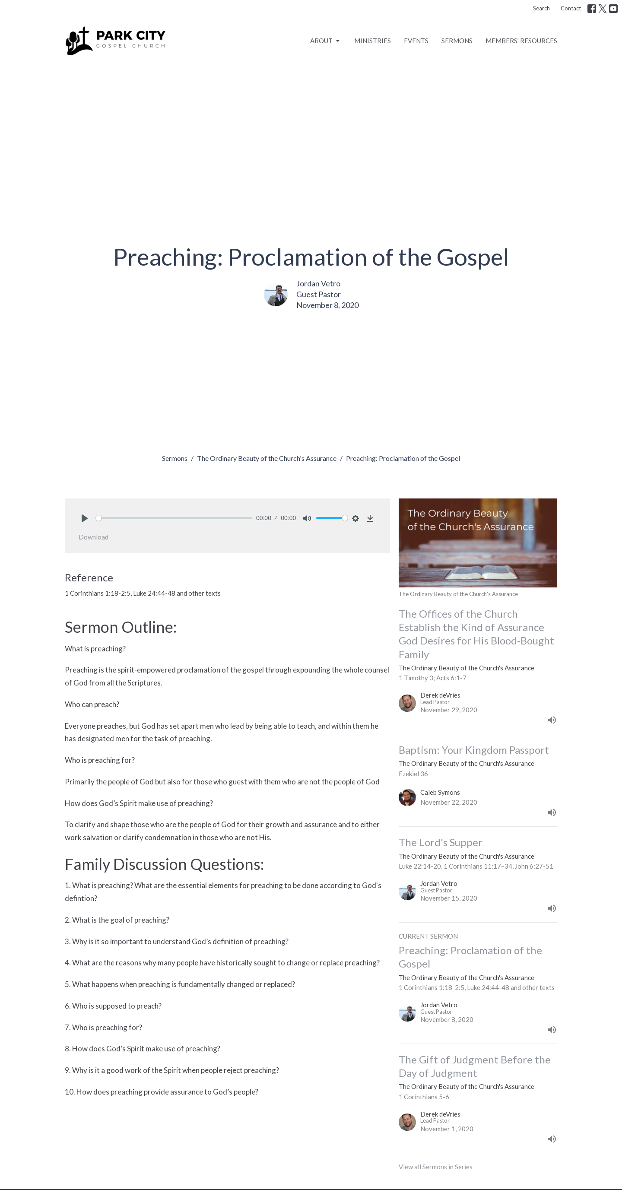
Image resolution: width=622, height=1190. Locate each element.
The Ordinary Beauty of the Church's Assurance (266, 458)
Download (93, 537)
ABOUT (325, 41)
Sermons (174, 458)
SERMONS (457, 40)
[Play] (85, 518)
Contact (571, 8)
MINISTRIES (372, 40)
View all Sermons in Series (436, 1167)
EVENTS (416, 40)
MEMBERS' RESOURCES (521, 40)
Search (541, 8)
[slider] (174, 518)
